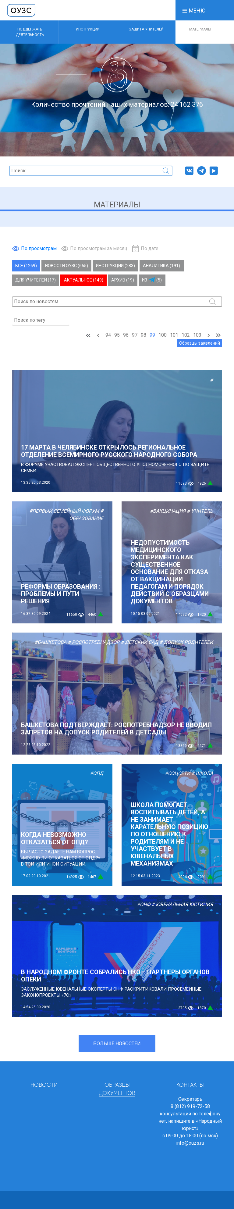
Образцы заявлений (199, 343)
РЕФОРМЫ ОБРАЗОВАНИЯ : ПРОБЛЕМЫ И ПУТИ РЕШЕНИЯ (61, 594)
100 (162, 335)
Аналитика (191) (161, 265)
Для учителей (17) (35, 280)
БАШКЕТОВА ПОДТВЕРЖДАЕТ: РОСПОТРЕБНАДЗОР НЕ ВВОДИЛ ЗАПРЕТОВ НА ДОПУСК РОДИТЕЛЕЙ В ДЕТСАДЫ (116, 728)
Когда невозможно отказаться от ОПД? (54, 838)
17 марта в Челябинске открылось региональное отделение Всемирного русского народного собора (109, 451)
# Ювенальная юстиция (182, 904)
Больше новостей (117, 1043)
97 (134, 335)
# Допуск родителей (186, 642)
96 (126, 335)
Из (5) (152, 280)
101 (174, 335)
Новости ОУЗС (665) (66, 265)
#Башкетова (50, 642)
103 (197, 335)
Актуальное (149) (83, 280)
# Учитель (200, 511)
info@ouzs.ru (190, 1143)
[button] (193, 10)
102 (186, 335)
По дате (149, 248)
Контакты (190, 1085)
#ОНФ (143, 904)
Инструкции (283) (115, 265)
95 (117, 335)
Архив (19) (122, 280)
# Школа (202, 773)
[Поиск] (90, 171)
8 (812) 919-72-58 (190, 1106)
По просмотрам (39, 248)
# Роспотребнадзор (93, 642)
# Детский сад (139, 642)
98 (143, 335)
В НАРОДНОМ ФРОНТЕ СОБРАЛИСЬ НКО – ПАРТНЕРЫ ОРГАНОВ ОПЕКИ (115, 975)
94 (108, 335)
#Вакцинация (168, 511)
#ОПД (96, 773)
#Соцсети (177, 773)
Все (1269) (26, 265)
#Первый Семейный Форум (64, 511)
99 (152, 335)
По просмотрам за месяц (98, 248)
